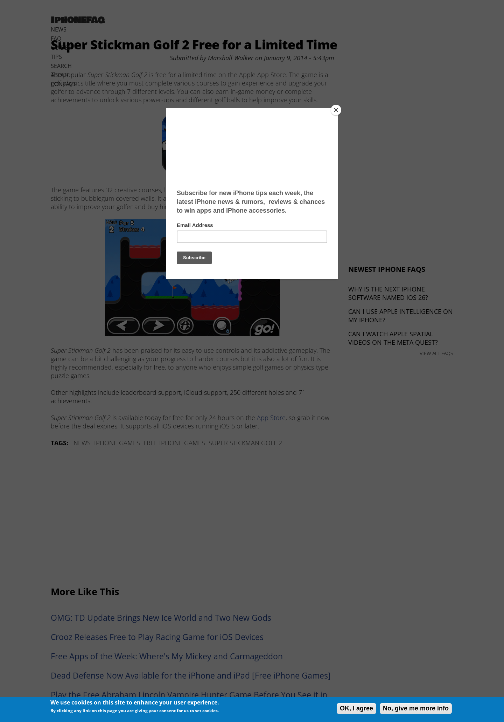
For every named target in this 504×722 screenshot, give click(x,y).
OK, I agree (356, 708)
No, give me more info (416, 708)
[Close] (336, 110)
